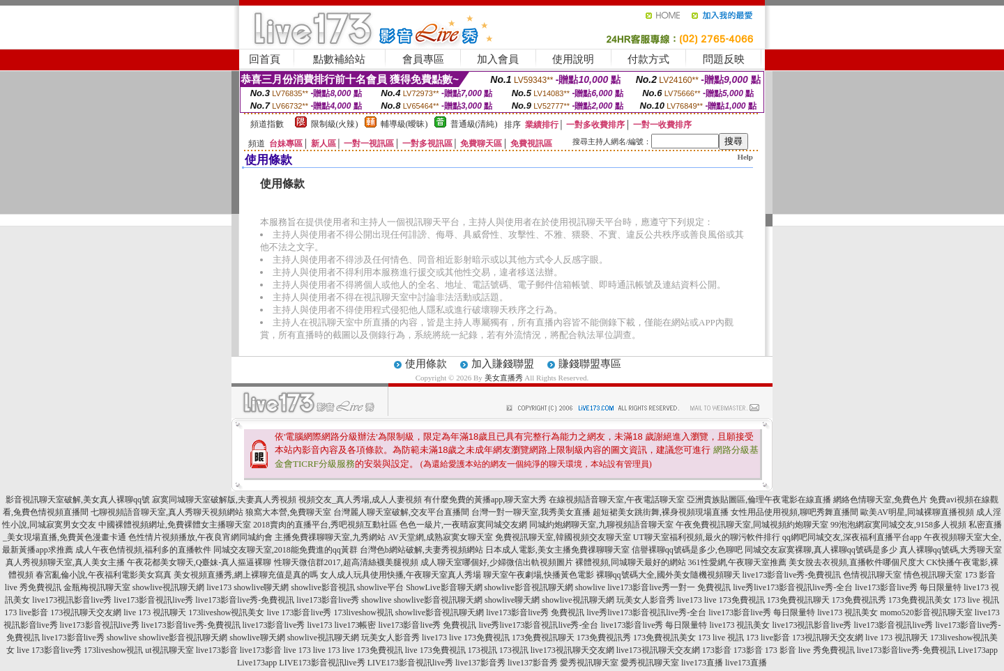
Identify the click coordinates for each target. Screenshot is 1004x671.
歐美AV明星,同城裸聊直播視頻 (917, 512)
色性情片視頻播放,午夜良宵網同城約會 (200, 537)
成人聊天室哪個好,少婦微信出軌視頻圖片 (496, 562)
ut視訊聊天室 (169, 650)
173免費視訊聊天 (798, 600)
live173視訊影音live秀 (72, 600)
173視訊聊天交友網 (85, 612)
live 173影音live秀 (299, 612)
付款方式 (648, 59)
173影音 (716, 650)
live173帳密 (355, 625)
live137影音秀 (480, 663)
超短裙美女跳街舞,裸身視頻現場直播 (661, 512)
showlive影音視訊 (322, 587)
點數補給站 (339, 59)
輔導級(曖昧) (404, 124)
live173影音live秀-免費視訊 (792, 575)
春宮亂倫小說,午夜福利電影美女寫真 (104, 575)
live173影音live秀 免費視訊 (535, 612)
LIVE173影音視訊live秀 (322, 663)
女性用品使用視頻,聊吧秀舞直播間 (794, 512)
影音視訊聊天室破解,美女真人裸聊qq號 (78, 499)
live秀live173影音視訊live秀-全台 (793, 587)
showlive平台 (380, 587)
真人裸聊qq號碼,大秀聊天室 (950, 550)
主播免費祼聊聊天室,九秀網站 (330, 537)
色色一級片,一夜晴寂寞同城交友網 (463, 525)
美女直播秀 (504, 377)
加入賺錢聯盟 (502, 363)
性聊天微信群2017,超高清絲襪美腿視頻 (346, 562)
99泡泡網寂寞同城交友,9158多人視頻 (898, 525)
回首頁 (264, 59)
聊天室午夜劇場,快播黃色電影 (538, 575)
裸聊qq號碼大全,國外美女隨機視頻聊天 (668, 575)
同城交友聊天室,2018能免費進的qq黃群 (285, 550)
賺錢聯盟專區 (589, 363)
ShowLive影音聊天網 (444, 587)
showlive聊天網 (261, 587)
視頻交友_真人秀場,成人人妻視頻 (360, 499)
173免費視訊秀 (859, 600)
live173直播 (702, 663)
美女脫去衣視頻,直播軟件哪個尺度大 (857, 562)
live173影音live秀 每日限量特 (908, 587)
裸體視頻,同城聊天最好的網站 (630, 562)
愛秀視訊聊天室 (589, 663)
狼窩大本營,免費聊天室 (288, 512)
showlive (590, 587)
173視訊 (482, 650)
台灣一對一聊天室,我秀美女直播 (531, 512)
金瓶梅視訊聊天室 (96, 587)
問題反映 (724, 59)
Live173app (978, 650)
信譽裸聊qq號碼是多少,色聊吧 (687, 550)
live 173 (297, 650)
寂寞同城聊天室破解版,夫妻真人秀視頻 (224, 499)
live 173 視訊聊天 (154, 612)
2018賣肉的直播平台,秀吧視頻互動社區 (325, 525)
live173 (218, 587)
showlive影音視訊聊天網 (529, 587)
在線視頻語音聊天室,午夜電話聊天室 (617, 499)
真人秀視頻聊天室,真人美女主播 (65, 562)
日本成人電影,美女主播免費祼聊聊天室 (557, 550)
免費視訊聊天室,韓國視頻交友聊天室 (563, 537)
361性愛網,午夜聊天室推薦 (737, 562)
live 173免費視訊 (734, 600)
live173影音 (217, 650)
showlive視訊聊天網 (168, 587)
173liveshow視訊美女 (226, 612)
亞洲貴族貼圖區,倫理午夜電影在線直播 (759, 499)
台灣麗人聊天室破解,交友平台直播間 (401, 512)
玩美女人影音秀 (645, 600)
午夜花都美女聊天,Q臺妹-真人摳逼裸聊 (199, 562)
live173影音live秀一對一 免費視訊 (669, 587)
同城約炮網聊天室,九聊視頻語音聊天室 (601, 525)
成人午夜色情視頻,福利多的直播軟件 (143, 550)
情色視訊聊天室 (933, 575)
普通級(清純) (474, 124)
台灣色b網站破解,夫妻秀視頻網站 (421, 550)
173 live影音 (26, 612)
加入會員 (498, 59)
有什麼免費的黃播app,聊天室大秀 (485, 499)
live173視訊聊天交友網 (572, 650)
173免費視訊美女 (919, 600)
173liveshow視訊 (363, 612)
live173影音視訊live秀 (153, 600)
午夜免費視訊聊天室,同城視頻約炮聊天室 (752, 525)
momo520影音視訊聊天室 (926, 612)
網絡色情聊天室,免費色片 (880, 499)
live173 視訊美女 (847, 612)
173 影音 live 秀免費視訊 (810, 650)
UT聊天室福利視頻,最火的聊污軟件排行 (706, 537)
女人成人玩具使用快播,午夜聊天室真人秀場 (400, 575)
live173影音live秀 (327, 600)
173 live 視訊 (976, 600)
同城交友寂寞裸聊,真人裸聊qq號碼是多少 (821, 550)
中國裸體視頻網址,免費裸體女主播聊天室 (174, 525)
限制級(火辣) (334, 124)
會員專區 (423, 59)
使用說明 (573, 59)
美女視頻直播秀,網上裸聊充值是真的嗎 (246, 575)
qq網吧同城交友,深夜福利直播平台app (852, 537)
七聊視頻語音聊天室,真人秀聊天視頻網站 (167, 512)
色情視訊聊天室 (872, 575)
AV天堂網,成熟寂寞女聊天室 (440, 537)
